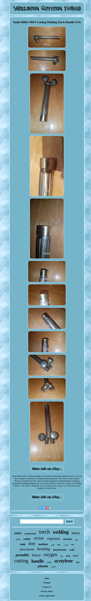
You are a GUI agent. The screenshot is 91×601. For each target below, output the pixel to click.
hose (59, 545)
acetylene (63, 560)
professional (30, 533)
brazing (43, 548)
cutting (21, 560)
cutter (18, 533)
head (75, 555)
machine (67, 539)
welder (27, 538)
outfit (52, 545)
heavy (36, 555)
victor (39, 538)
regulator (53, 538)
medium (43, 544)
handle (37, 561)
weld (71, 550)
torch (44, 532)
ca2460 (66, 545)
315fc (53, 567)
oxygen (50, 554)
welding (61, 532)
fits (73, 545)
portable (22, 555)
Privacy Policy (47, 591)
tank (22, 544)
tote (77, 562)
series (49, 562)
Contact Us (47, 587)
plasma (43, 566)
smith (18, 539)
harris (76, 533)
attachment (26, 549)
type (76, 540)
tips (61, 556)
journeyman (59, 549)
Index (47, 578)
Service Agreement (47, 596)
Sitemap (46, 582)
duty (31, 543)
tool (68, 556)
